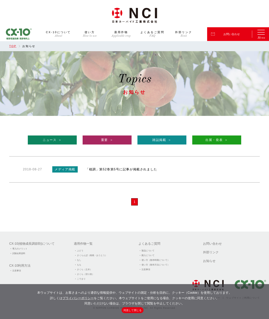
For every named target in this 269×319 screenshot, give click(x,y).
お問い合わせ (231, 34)
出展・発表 (214, 140)
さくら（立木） (84, 269)
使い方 (90, 32)
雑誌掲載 (159, 140)
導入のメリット (19, 248)
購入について (148, 255)
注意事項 (16, 270)
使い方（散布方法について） (156, 265)
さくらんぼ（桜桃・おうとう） (92, 255)
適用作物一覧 (83, 243)
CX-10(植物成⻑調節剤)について (32, 243)
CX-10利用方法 (20, 265)
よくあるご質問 (152, 32)
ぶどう (80, 250)
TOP (12, 46)
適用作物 (121, 32)
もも (79, 265)
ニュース (49, 140)
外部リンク (183, 32)
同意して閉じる (133, 310)
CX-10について (58, 32)
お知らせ (209, 261)
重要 (104, 140)
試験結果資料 (18, 253)
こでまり (81, 279)
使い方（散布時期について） (156, 260)
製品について (148, 250)
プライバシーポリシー (78, 298)
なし (79, 260)
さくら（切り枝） (85, 274)
